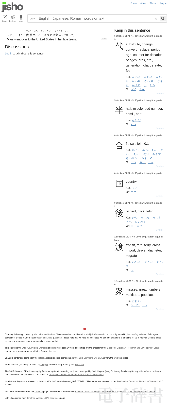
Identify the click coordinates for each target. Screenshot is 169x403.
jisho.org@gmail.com (136, 334)
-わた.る (148, 262)
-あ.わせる (146, 158)
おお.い (136, 301)
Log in (163, 3)
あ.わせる (131, 158)
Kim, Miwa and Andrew (44, 334)
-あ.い (136, 154)
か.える (136, 85)
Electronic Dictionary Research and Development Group (133, 348)
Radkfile (56, 348)
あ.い (154, 150)
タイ (142, 89)
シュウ (135, 305)
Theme (153, 3)
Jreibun (117, 358)
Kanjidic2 (33, 348)
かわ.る (148, 77)
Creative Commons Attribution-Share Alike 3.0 (141, 381)
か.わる (136, 77)
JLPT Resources (52, 398)
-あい (146, 154)
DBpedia (38, 391)
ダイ (133, 89)
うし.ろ (145, 217)
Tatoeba (104, 38)
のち (134, 217)
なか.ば (136, 120)
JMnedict (43, 348)
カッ (150, 162)
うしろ (157, 217)
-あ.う (144, 150)
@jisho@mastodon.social (100, 334)
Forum (134, 3)
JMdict (25, 348)
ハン (133, 124)
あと (128, 221)
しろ (152, 85)
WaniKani (79, 364)
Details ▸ (160, 93)
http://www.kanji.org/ (150, 371)
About (143, 3)
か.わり (136, 81)
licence (52, 351)
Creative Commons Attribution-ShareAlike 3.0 (96, 391)
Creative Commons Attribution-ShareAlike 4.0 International (76, 374)
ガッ (142, 162)
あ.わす (156, 154)
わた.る (136, 262)
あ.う (135, 150)
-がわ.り (148, 81)
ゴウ (133, 162)
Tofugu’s (44, 364)
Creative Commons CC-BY (87, 358)
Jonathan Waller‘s (35, 398)
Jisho (12, 7)
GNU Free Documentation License (138, 391)
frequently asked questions (49, 337)
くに (134, 188)
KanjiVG (52, 381)
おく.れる (140, 221)
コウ (139, 226)
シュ (144, 305)
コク (133, 192)
